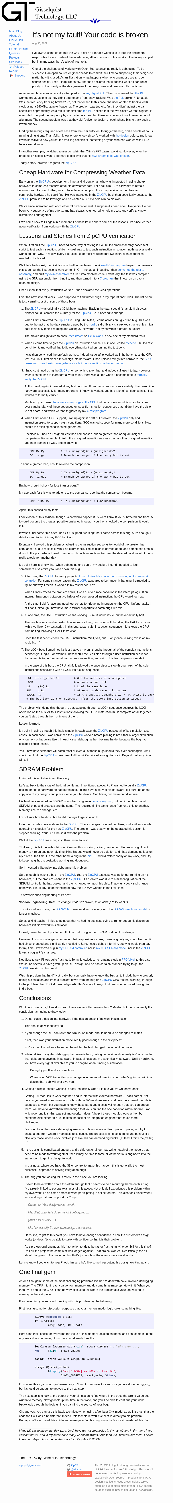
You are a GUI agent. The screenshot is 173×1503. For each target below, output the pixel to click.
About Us (15, 35)
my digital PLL (95, 93)
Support (17, 75)
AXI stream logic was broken (110, 155)
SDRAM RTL (64, 909)
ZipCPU (71, 162)
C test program (96, 411)
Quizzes (14, 53)
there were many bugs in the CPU (74, 402)
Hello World (95, 336)
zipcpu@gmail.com (30, 1465)
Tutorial (14, 44)
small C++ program (113, 265)
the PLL (140, 93)
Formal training (19, 48)
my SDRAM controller (72, 948)
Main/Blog (15, 31)
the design (122, 135)
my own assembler (57, 274)
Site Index (15, 62)
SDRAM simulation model (130, 909)
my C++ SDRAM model (111, 948)
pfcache (131, 343)
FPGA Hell (16, 40)
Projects (14, 57)
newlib (93, 324)
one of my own (102, 801)
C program (107, 278)
